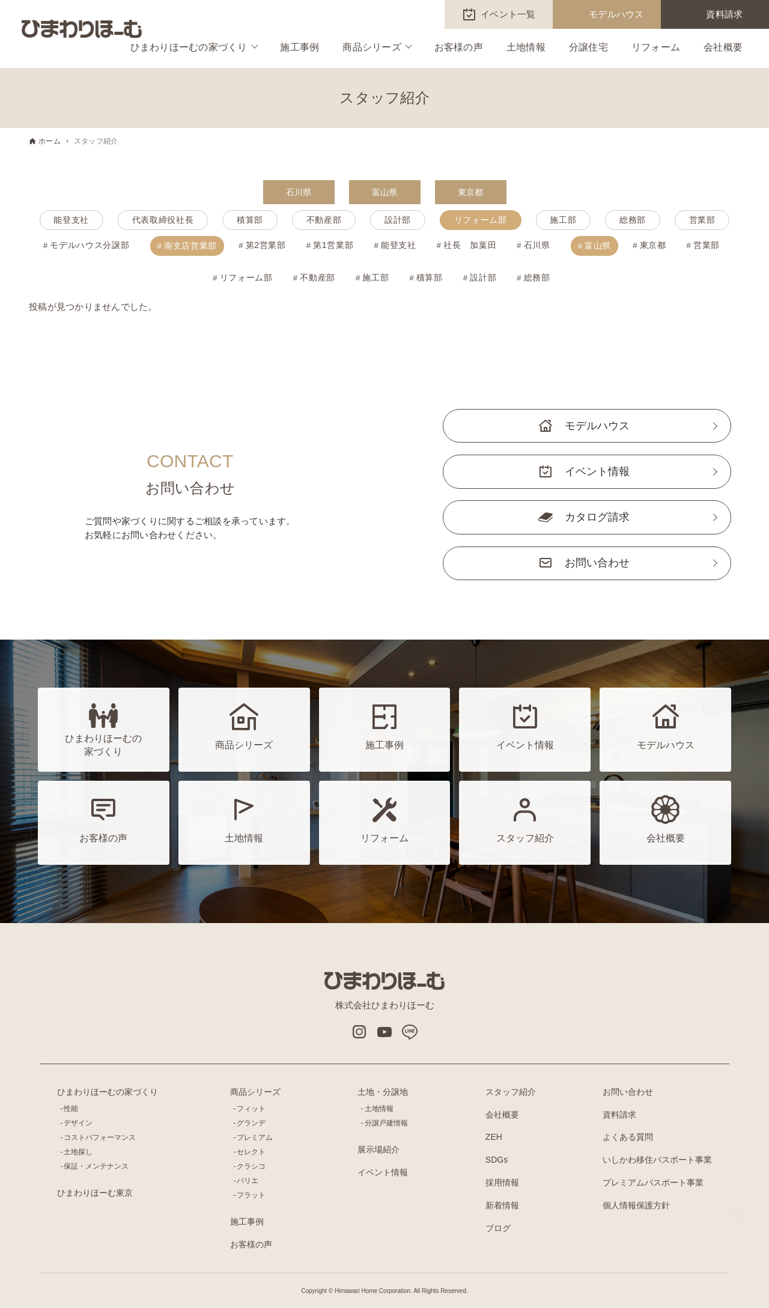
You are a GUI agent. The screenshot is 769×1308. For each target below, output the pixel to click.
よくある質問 (628, 1137)
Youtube (384, 1031)
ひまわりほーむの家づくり (189, 47)
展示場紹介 (378, 1149)
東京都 (471, 192)
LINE (409, 1031)
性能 (71, 1108)
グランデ (251, 1123)
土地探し (78, 1152)
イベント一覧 (508, 14)
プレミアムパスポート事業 (653, 1182)
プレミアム (255, 1137)
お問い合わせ (597, 563)
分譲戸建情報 (386, 1123)
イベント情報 (597, 471)
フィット (251, 1108)
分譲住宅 (588, 47)
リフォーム (655, 47)
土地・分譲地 (382, 1092)
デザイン (78, 1123)
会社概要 (723, 47)
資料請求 (724, 14)
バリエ (247, 1180)
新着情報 (502, 1205)
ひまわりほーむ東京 (95, 1192)
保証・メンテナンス (96, 1166)
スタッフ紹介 (510, 1092)
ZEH (493, 1137)
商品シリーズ (371, 47)
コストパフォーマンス (100, 1137)
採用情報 (502, 1182)
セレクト (251, 1152)
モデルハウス (616, 14)
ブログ (498, 1228)
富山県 (385, 192)
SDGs (496, 1159)
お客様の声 (458, 47)
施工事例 (299, 47)
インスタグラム (359, 1031)
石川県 (299, 192)
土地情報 (526, 47)
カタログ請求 (597, 517)
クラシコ (251, 1166)
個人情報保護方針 (636, 1205)
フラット (251, 1195)
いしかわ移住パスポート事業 (657, 1159)
